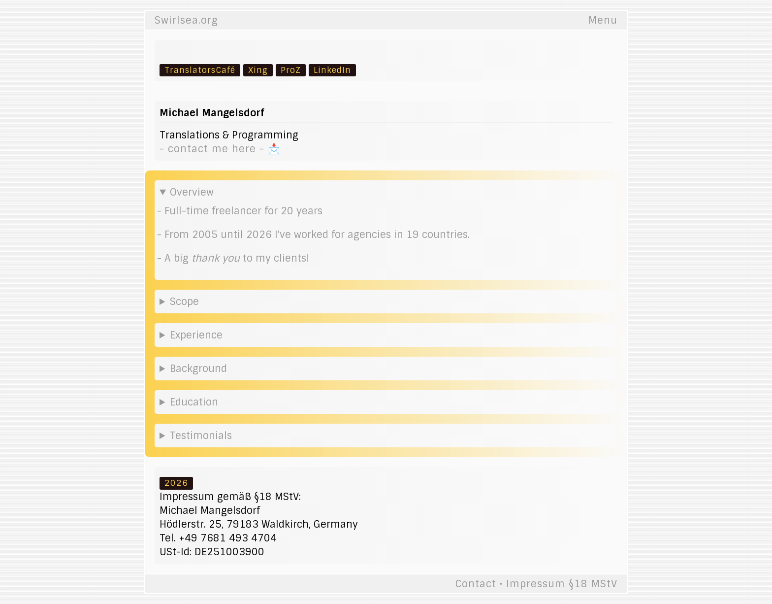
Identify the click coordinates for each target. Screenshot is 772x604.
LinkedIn (332, 70)
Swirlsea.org (186, 20)
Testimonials (201, 435)
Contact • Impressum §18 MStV (536, 583)
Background (198, 368)
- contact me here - (214, 148)
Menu (602, 20)
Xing (258, 70)
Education (194, 402)
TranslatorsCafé (199, 70)
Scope (184, 301)
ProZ (291, 70)
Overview (192, 192)
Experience (196, 335)
